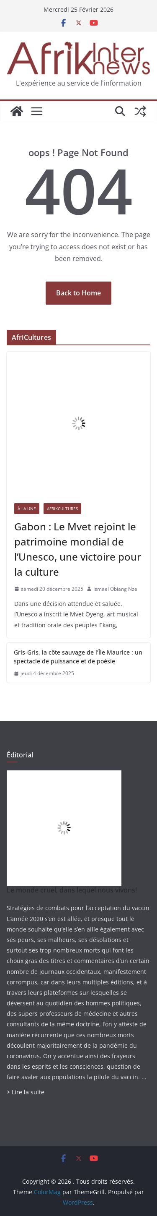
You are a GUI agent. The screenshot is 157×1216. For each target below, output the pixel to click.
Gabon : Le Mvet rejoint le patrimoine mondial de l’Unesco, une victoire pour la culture (77, 549)
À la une (27, 508)
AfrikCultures (62, 508)
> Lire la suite (25, 1092)
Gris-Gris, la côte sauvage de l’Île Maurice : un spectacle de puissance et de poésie (78, 656)
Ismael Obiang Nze (115, 588)
